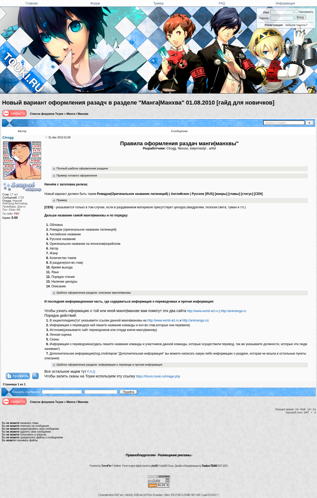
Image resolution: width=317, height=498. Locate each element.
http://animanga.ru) (195, 320)
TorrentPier (106, 465)
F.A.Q (91, 372)
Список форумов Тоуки (46, 113)
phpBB (154, 465)
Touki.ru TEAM (209, 465)
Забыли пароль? (296, 25)
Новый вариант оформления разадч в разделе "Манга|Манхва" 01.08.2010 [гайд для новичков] (138, 102)
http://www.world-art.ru (202, 311)
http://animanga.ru (233, 311)
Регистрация (274, 25)
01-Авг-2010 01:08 (59, 137)
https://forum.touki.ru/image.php (158, 376)
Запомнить (304, 11)
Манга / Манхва (77, 113)
